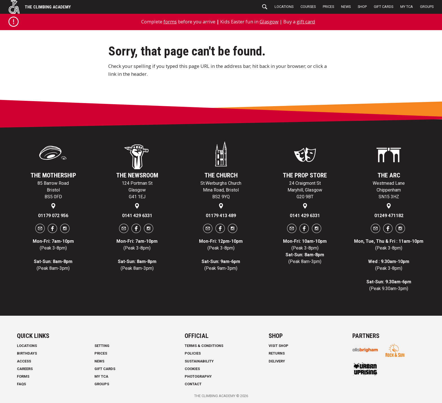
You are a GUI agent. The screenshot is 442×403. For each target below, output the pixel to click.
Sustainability (199, 361)
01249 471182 (388, 215)
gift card (306, 21)
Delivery (277, 361)
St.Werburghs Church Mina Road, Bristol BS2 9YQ (220, 190)
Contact (193, 384)
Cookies (192, 369)
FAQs (21, 384)
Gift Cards (383, 7)
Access (24, 361)
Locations (284, 7)
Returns (277, 353)
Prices (328, 7)
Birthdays (27, 353)
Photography (198, 376)
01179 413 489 (221, 215)
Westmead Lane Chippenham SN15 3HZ (389, 190)
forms (170, 21)
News (346, 7)
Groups (427, 7)
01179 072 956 (53, 215)
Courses (308, 7)
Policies (193, 353)
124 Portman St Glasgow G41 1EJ (137, 190)
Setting (101, 346)
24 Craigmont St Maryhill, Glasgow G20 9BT (305, 190)
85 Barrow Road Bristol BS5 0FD (53, 190)
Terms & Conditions (204, 346)
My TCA (406, 7)
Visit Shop (278, 346)
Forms (23, 376)
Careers (25, 369)
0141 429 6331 (137, 215)
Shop (362, 7)
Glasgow (269, 21)
